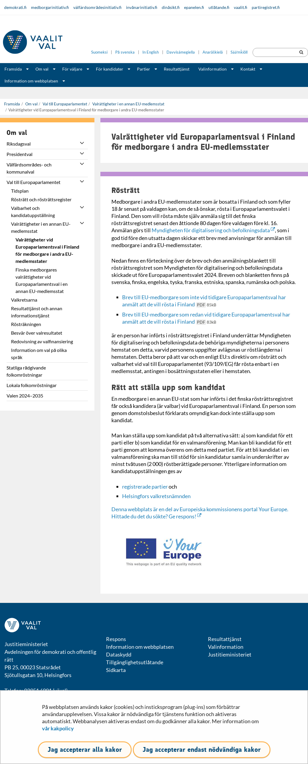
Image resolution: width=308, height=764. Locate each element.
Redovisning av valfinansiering (42, 341)
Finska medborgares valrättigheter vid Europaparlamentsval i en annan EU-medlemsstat (41, 280)
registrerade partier (145, 486)
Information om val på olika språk (39, 353)
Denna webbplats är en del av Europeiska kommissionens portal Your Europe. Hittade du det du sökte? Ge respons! (199, 513)
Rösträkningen (26, 324)
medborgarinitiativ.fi (50, 7)
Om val (42, 68)
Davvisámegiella (181, 52)
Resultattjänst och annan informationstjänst (36, 311)
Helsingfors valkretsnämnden (156, 496)
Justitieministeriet (229, 654)
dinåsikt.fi (171, 7)
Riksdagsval (19, 143)
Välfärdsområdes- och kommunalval (29, 168)
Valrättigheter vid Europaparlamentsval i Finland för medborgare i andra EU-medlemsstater (47, 250)
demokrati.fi (15, 7)
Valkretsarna (24, 300)
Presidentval (19, 154)
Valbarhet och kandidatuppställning (33, 211)
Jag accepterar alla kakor (85, 750)
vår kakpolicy (58, 728)
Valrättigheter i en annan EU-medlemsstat (127, 104)
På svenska (125, 52)
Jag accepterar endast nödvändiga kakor (202, 750)
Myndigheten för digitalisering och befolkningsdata (213, 230)
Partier (143, 68)
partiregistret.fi (266, 7)
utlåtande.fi (219, 7)
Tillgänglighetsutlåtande (134, 662)
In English (150, 52)
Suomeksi (99, 52)
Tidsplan (20, 191)
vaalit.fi (240, 7)
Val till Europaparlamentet (64, 104)
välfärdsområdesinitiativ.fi (97, 7)
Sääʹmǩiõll (239, 52)
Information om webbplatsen (31, 80)
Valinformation (212, 68)
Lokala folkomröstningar (32, 385)
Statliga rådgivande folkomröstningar (26, 371)
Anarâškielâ (213, 52)
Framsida (13, 68)
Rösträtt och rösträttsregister (41, 199)
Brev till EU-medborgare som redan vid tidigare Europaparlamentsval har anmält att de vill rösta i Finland (206, 318)
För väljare (72, 68)
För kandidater (109, 68)
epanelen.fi (194, 7)
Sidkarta (116, 670)
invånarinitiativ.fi (141, 7)
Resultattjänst (176, 68)
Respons (116, 639)
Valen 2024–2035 (25, 395)
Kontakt (247, 68)
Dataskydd (118, 654)
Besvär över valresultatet (36, 333)
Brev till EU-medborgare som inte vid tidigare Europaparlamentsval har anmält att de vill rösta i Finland (204, 301)
